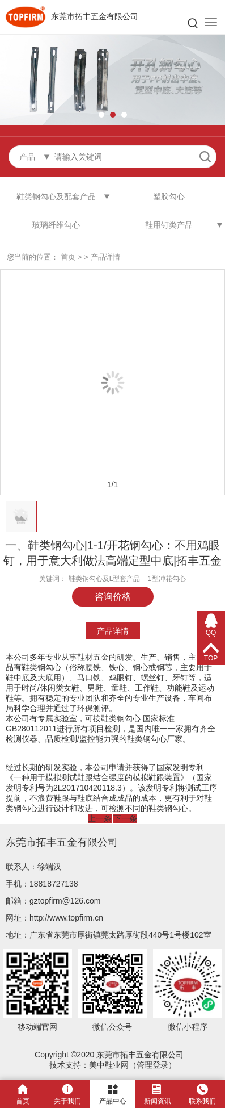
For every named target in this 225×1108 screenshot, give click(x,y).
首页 (68, 257)
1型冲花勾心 (167, 579)
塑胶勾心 (169, 196)
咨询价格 (113, 596)
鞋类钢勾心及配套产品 (56, 196)
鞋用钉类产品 (169, 224)
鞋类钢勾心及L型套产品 (105, 579)
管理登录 (152, 1064)
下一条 (125, 818)
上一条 (100, 818)
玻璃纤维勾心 (56, 224)
